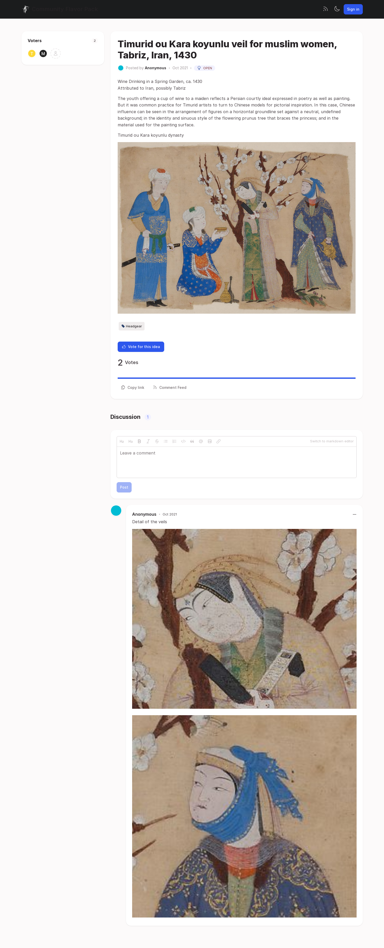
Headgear (131, 326)
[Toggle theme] (337, 9)
